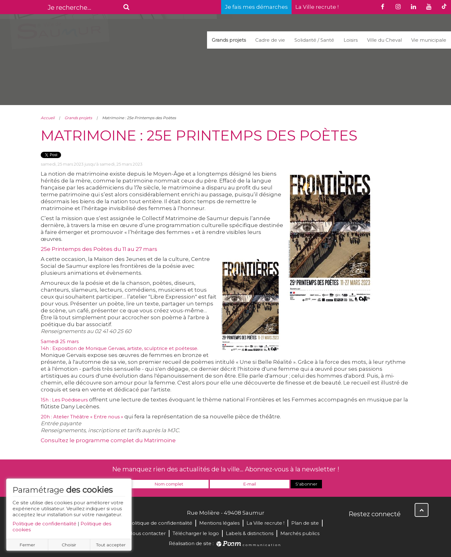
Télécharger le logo (196, 533)
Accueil (47, 117)
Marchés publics (299, 533)
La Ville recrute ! (317, 7)
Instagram (395, 527)
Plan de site (305, 523)
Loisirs (351, 40)
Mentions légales (219, 523)
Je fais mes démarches (256, 7)
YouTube (381, 527)
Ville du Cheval (384, 40)
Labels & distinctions (249, 533)
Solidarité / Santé (314, 40)
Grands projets (229, 40)
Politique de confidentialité (44, 524)
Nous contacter (147, 533)
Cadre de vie (270, 40)
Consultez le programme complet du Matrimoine (108, 440)
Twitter (367, 527)
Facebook (354, 527)
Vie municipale (428, 40)
